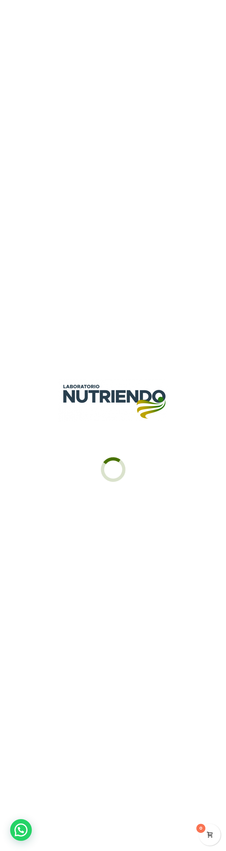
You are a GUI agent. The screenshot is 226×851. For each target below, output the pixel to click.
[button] (21, 830)
